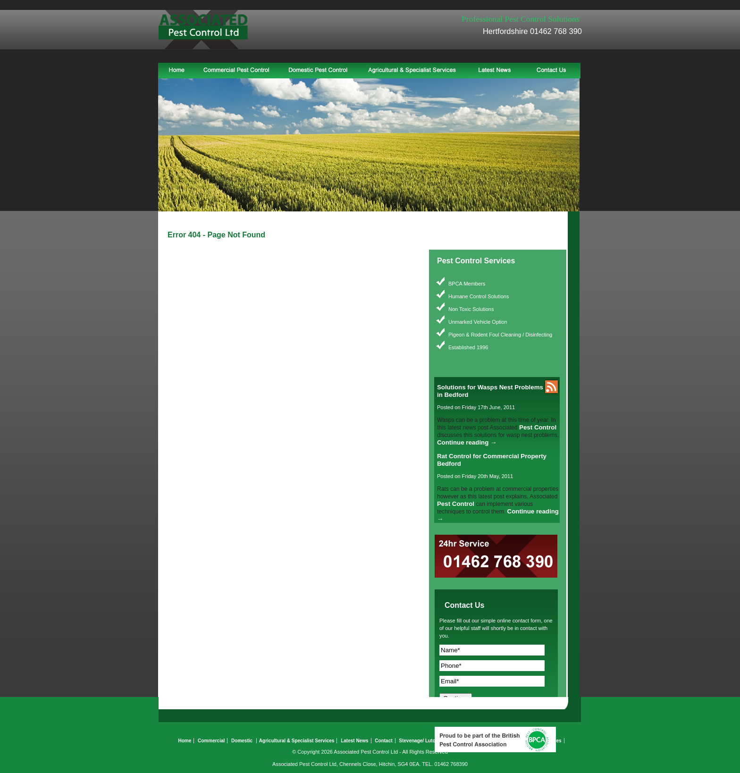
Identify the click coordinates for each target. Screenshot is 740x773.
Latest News (354, 740)
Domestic (241, 740)
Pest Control (537, 427)
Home (184, 740)
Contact (383, 740)
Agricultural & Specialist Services (297, 740)
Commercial (211, 740)
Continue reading (466, 442)
